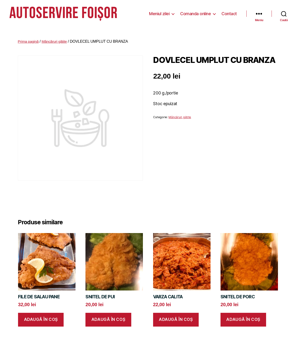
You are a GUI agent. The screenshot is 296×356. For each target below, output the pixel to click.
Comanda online (195, 11)
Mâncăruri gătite (55, 38)
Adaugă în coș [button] (41, 315)
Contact (229, 11)
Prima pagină (28, 38)
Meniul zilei (159, 11)
